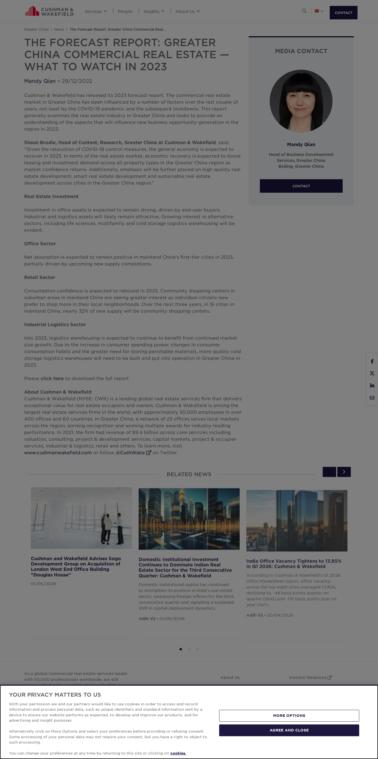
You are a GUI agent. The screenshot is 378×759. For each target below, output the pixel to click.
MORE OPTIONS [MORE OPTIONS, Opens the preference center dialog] (289, 715)
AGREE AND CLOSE (289, 730)
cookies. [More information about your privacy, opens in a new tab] (178, 753)
